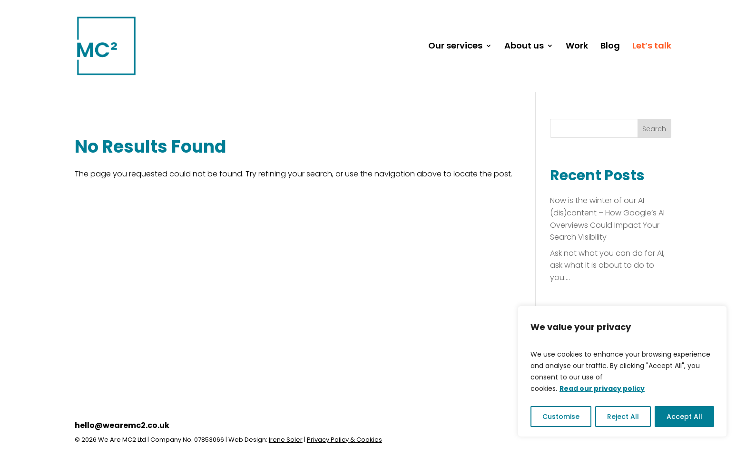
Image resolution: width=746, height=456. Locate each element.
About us (524, 46)
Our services (455, 46)
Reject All (623, 416)
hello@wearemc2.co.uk (122, 425)
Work (577, 46)
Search (654, 129)
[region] (622, 371)
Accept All (684, 416)
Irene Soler (286, 439)
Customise (560, 416)
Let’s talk (651, 46)
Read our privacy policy (602, 388)
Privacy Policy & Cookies (344, 439)
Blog (610, 46)
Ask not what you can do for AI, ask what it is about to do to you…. (607, 265)
